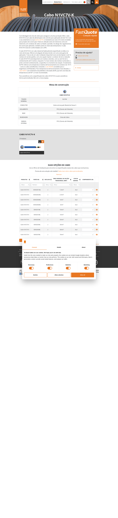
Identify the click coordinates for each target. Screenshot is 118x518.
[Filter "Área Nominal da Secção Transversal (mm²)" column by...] (61, 185)
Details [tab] (59, 247)
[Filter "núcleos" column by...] (48, 185)
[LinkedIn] (20, 274)
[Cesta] (42, 141)
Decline (35, 275)
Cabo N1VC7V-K (25, 153)
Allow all (82, 275)
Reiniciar (59, 175)
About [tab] (83, 247)
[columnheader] (24, 180)
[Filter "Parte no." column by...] (37, 185)
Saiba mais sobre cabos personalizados (70, 171)
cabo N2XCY (23, 71)
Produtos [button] (57, 2)
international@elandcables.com (85, 60)
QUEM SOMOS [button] (47, 2)
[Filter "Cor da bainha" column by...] (76, 185)
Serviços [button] (66, 2)
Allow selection (58, 275)
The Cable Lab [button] (76, 2)
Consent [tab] (34, 247)
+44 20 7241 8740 (83, 56)
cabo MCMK (49, 67)
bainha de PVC (39, 40)
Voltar (78, 68)
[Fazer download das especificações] (39, 141)
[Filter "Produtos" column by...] (24, 185)
